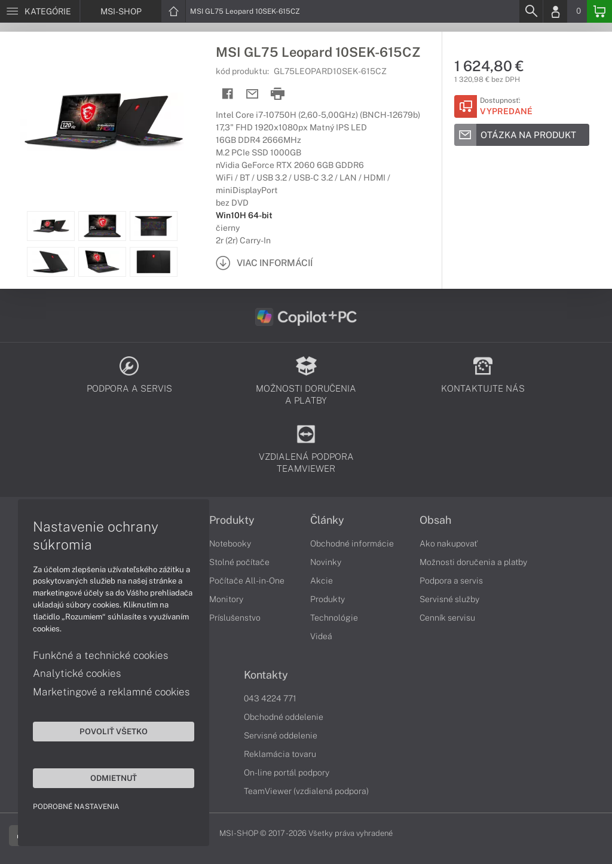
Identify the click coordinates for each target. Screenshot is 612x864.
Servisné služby (449, 599)
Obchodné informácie (352, 543)
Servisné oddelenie (280, 735)
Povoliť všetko (113, 731)
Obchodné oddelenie (283, 717)
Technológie (334, 617)
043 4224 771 (270, 698)
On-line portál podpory (286, 772)
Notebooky (230, 543)
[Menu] (39, 11)
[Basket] (599, 11)
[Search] (531, 11)
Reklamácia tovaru (280, 754)
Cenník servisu (447, 617)
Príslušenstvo (235, 617)
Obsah (435, 520)
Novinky (325, 562)
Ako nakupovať (449, 543)
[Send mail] (252, 94)
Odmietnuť (113, 778)
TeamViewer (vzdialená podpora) (306, 791)
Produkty (232, 520)
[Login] (555, 11)
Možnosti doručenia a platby (473, 562)
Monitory (226, 599)
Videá (321, 636)
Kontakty (266, 675)
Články (327, 520)
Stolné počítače (239, 562)
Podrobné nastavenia (76, 806)
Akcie (321, 580)
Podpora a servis (451, 580)
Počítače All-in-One (246, 580)
